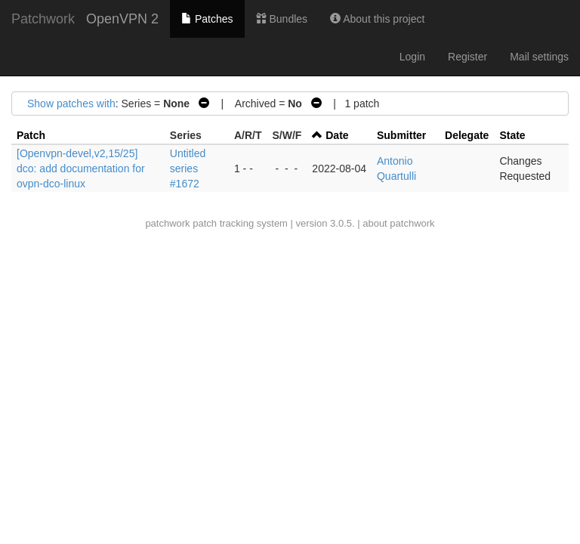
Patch (31, 135)
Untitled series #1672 (187, 168)
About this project (377, 19)
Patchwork (43, 18)
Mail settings (539, 57)
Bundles (281, 19)
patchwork (167, 223)
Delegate (467, 135)
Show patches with (71, 103)
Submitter (401, 135)
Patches (207, 19)
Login (412, 57)
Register (467, 57)
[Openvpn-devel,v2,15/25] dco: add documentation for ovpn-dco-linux (81, 168)
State (512, 135)
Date (336, 135)
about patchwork (398, 223)
